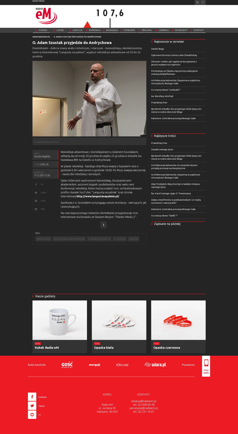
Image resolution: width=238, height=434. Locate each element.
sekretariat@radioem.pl (143, 408)
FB (42, 184)
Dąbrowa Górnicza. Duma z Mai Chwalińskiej (174, 55)
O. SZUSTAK (120, 238)
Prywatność (188, 364)
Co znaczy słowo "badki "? (164, 215)
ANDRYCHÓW (43, 238)
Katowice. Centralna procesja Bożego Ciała (173, 118)
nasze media (38, 1)
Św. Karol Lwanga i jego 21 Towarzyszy (171, 193)
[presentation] (43, 419)
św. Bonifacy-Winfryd (162, 96)
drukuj (43, 200)
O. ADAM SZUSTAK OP (99, 238)
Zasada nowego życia (162, 149)
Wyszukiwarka (203, 2)
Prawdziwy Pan (159, 102)
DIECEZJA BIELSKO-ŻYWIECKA (69, 238)
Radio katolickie (37, 364)
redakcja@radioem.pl (143, 401)
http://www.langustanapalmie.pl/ (98, 196)
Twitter (44, 192)
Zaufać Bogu (157, 48)
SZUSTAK (133, 238)
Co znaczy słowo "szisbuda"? (165, 89)
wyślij (43, 209)
